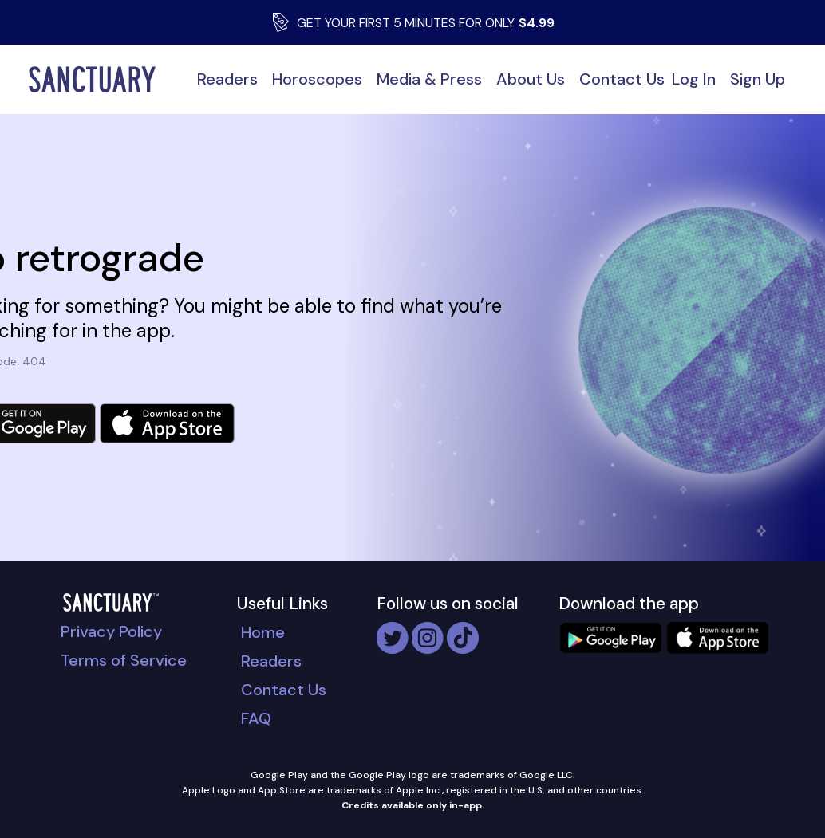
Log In (694, 79)
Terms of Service (124, 660)
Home (263, 632)
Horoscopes (317, 79)
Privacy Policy (111, 631)
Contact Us (622, 79)
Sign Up (757, 79)
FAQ (256, 718)
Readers (227, 79)
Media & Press (429, 79)
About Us (530, 79)
